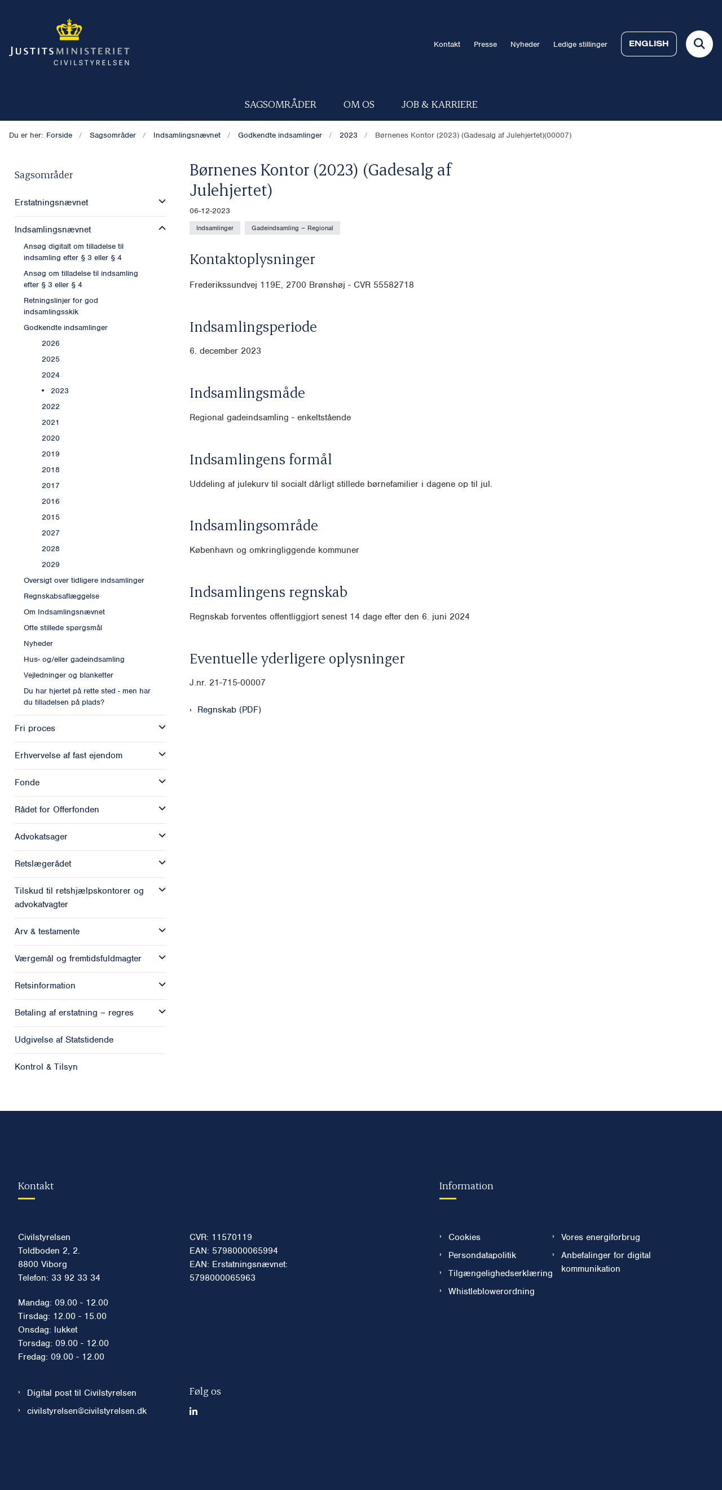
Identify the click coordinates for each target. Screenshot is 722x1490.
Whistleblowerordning (491, 1325)
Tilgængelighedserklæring (491, 1307)
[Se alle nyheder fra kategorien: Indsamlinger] (215, 228)
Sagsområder (280, 103)
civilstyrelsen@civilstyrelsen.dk (87, 1445)
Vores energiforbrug (600, 1271)
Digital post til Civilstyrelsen (82, 1426)
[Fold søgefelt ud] (699, 44)
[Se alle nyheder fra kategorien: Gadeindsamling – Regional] (292, 228)
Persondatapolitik (482, 1289)
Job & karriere (440, 103)
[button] (159, 201)
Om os (359, 103)
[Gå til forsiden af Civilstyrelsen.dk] (65, 44)
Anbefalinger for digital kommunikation (606, 1296)
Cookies (464, 1271)
